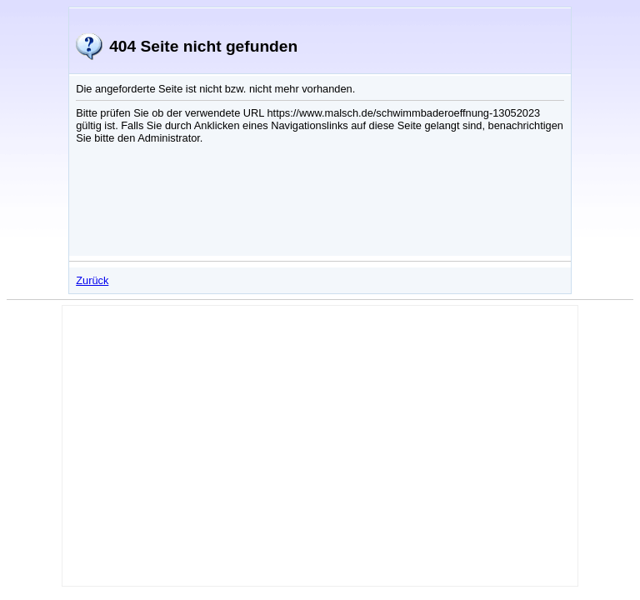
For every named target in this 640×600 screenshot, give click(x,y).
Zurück (92, 280)
